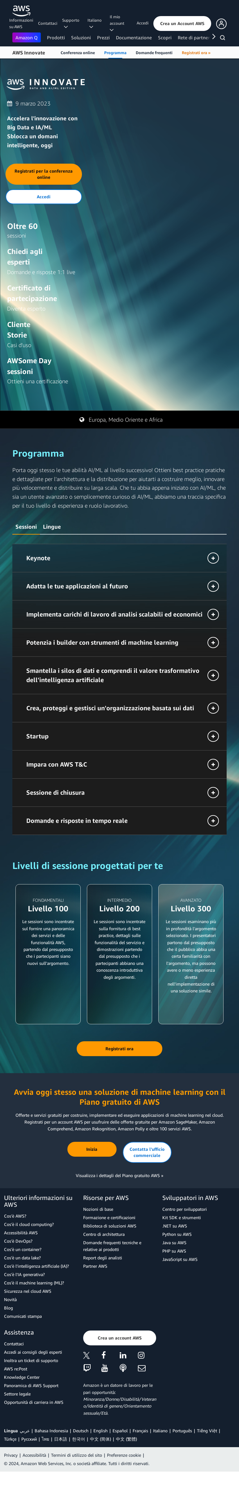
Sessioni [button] (26, 526)
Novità (10, 1299)
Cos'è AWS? (15, 1216)
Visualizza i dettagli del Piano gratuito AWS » (119, 1175)
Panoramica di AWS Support (31, 1385)
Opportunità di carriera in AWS (33, 1402)
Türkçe (10, 1439)
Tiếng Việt (207, 1430)
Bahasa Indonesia (51, 1430)
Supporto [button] (70, 23)
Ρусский (29, 1439)
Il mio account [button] (118, 23)
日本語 (60, 1439)
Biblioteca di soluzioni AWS (109, 1225)
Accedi (142, 22)
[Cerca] (223, 38)
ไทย (45, 1439)
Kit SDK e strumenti (181, 1217)
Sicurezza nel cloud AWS (27, 1291)
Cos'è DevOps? (18, 1241)
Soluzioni (81, 37)
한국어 (78, 1439)
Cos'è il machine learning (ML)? (34, 1282)
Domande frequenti (154, 52)
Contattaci (47, 23)
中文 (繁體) (126, 1439)
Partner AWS (95, 1266)
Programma (115, 52)
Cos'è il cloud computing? (29, 1224)
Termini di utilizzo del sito (76, 1455)
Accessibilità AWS (21, 1232)
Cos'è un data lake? (22, 1257)
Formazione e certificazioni (109, 1217)
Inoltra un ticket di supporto (31, 1360)
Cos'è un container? (22, 1249)
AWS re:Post (15, 1368)
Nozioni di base (98, 1209)
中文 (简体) (100, 1439)
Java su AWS (174, 1242)
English (100, 1430)
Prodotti (56, 37)
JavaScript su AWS (180, 1259)
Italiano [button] (94, 23)
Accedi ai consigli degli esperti (33, 1352)
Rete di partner (194, 37)
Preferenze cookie (124, 1455)
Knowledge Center (22, 1377)
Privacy (11, 1455)
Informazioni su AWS (21, 23)
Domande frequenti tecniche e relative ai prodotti (112, 1246)
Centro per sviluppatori (184, 1209)
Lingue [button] (52, 526)
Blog (8, 1307)
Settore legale (17, 1393)
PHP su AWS (174, 1250)
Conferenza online (78, 52)
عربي (25, 1430)
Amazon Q (26, 37)
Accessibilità (34, 1455)
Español (120, 1430)
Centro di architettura (104, 1234)
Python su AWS (177, 1234)
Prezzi (103, 37)
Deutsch (80, 1430)
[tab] (26, 526)
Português (182, 1430)
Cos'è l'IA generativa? (24, 1274)
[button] (182, 23)
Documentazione (134, 37)
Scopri (165, 37)
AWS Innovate (28, 52)
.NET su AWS (174, 1225)
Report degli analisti (102, 1257)
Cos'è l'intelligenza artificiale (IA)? (36, 1266)
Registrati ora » (196, 52)
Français (140, 1430)
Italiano (160, 1430)
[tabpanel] (119, 689)
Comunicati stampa (23, 1316)
